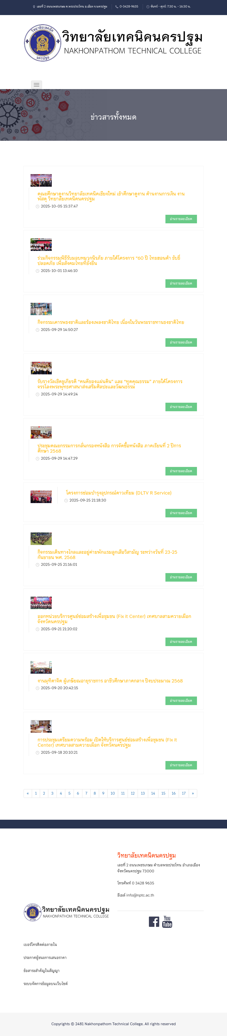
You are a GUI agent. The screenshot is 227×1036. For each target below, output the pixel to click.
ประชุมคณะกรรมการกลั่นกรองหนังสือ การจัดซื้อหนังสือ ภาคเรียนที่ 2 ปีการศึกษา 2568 (109, 448)
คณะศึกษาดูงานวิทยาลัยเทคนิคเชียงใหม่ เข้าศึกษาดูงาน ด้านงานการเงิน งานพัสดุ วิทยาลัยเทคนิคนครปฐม (111, 196)
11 (123, 793)
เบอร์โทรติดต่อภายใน (40, 945)
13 (143, 793)
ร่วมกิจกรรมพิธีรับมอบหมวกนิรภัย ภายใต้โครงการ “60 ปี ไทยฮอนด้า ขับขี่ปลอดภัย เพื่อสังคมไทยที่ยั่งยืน (109, 260)
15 (163, 793)
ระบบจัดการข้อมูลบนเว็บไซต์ (46, 984)
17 (184, 793)
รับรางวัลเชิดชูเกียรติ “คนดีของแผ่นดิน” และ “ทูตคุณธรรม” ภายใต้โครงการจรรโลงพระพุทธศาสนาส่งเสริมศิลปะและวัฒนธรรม (110, 384)
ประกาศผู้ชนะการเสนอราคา (45, 958)
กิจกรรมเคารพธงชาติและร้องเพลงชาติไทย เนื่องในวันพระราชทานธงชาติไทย (111, 322)
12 (133, 793)
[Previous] (28, 793)
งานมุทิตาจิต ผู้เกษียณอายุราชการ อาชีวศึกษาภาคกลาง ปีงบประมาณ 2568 (110, 681)
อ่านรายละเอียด (181, 219)
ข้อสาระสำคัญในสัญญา (42, 971)
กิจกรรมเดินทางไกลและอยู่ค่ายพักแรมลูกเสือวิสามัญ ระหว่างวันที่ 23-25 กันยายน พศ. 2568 (107, 554)
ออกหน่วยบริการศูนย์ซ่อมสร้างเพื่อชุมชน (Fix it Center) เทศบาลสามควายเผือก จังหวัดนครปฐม (114, 619)
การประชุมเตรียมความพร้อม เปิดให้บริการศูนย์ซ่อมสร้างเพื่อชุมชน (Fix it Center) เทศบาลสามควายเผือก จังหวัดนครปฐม (107, 742)
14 (153, 793)
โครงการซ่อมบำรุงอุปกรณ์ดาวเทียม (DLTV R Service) (119, 493)
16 (174, 793)
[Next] (193, 793)
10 (113, 793)
